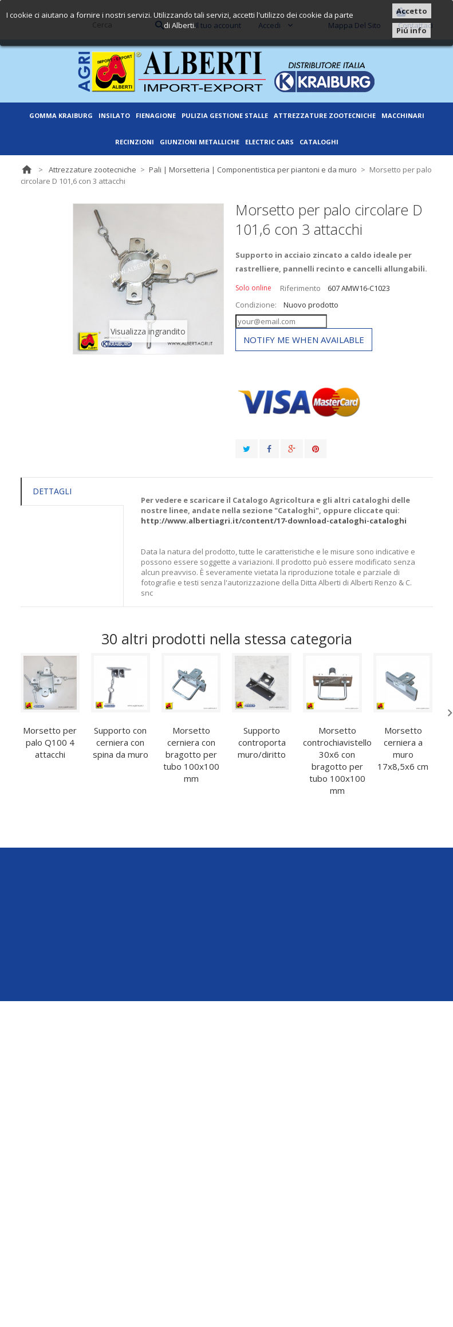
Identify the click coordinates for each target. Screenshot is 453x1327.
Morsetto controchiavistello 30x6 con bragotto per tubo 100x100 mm (337, 760)
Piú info (411, 30)
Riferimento (300, 288)
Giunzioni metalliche (199, 141)
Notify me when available (303, 339)
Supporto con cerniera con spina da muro (120, 742)
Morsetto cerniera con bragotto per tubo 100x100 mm (191, 754)
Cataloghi (319, 141)
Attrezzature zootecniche (325, 115)
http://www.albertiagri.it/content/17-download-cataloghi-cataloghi (274, 520)
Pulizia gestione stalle (225, 115)
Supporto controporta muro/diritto (262, 742)
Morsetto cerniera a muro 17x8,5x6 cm (402, 748)
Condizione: (256, 305)
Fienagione (156, 115)
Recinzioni (134, 141)
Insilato (114, 115)
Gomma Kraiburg (61, 115)
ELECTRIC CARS (269, 141)
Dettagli (52, 491)
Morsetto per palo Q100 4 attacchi (50, 742)
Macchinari (402, 115)
